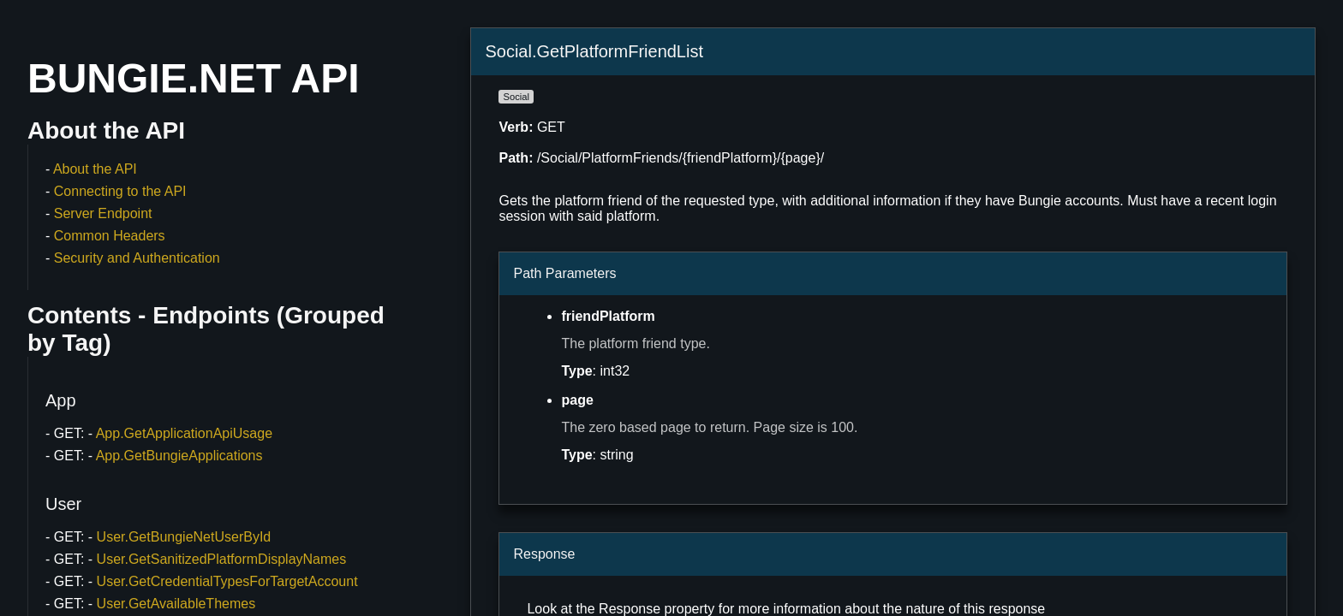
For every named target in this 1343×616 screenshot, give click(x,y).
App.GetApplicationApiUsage (184, 433)
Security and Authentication (137, 258)
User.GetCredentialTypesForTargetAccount (227, 581)
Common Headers (109, 235)
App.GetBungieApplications (179, 455)
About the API (95, 169)
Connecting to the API (120, 191)
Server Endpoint (103, 213)
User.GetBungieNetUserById (184, 537)
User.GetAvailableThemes (176, 603)
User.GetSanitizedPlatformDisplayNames (222, 559)
